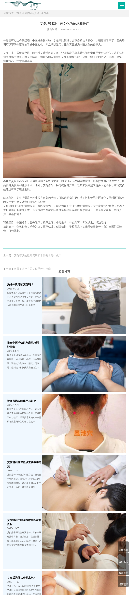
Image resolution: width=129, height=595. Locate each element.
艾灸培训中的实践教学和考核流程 (27, 424)
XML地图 (77, 585)
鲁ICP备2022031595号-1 (59, 585)
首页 (19, 13)
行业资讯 (43, 13)
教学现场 (88, 569)
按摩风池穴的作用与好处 (21, 354)
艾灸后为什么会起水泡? (21, 459)
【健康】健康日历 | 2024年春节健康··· (29, 529)
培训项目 (64, 569)
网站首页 (39, 569)
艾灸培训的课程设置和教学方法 (25, 389)
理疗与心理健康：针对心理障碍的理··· (29, 494)
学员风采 (76, 569)
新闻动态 (30, 13)
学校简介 (52, 569)
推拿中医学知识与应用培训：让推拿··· (29, 319)
